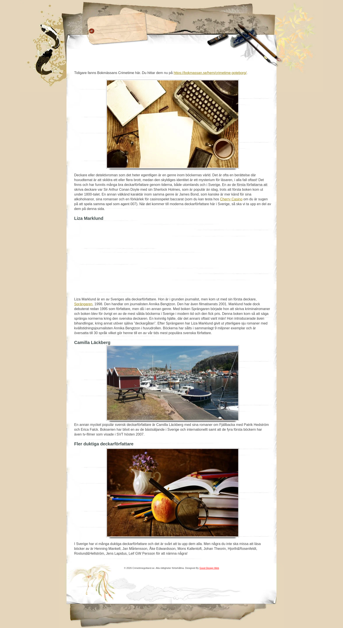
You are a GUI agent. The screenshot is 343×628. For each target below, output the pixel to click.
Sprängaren (83, 304)
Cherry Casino (231, 199)
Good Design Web (209, 568)
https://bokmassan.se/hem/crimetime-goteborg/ (210, 73)
